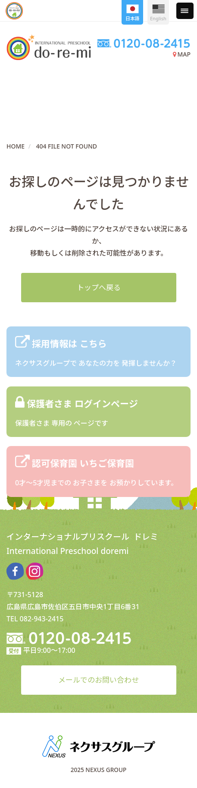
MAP (182, 54)
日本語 (132, 13)
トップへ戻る (99, 287)
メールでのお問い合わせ (98, 680)
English (158, 13)
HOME (15, 146)
